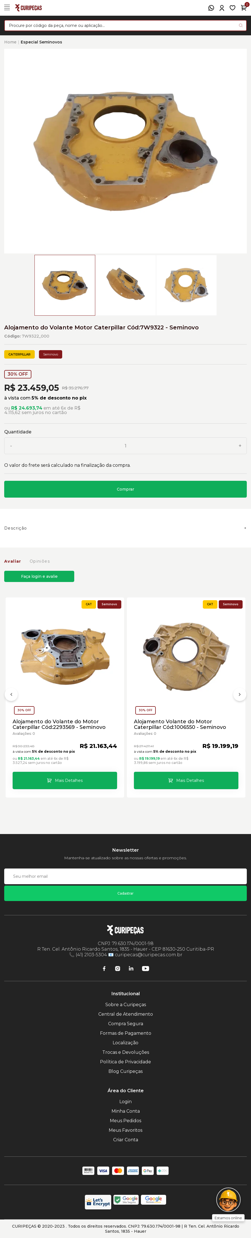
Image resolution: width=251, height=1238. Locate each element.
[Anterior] (11, 695)
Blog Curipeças (125, 1071)
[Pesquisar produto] (241, 25)
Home (10, 42)
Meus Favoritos (125, 1130)
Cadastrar (125, 893)
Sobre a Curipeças (125, 1004)
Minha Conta (125, 1111)
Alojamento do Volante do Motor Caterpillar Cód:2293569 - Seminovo (59, 724)
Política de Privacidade (125, 1061)
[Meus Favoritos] (232, 7)
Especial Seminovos (41, 42)
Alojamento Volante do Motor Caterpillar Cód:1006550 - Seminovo (180, 724)
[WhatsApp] (211, 8)
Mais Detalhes (69, 780)
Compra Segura (125, 1023)
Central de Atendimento (125, 1014)
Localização (125, 1042)
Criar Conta (125, 1139)
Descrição (15, 528)
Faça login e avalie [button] (39, 576)
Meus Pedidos (125, 1120)
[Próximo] (240, 695)
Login (125, 1101)
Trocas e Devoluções (125, 1052)
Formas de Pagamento (125, 1033)
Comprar (125, 489)
